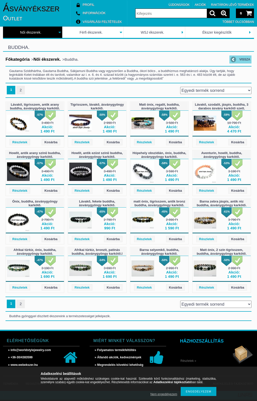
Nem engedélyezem (163, 394)
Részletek (19, 142)
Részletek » (188, 361)
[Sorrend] (215, 90)
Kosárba (50, 142)
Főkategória (18, 59)
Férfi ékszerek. (91, 32)
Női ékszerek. (30, 32)
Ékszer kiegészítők (217, 32)
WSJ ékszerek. (152, 32)
